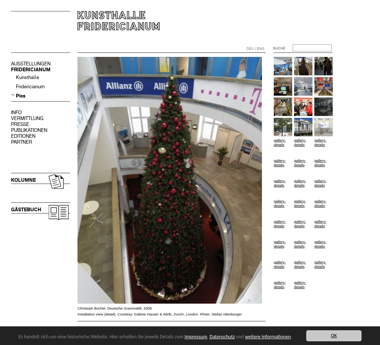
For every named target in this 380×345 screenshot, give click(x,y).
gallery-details (280, 142)
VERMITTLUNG (27, 118)
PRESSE (20, 124)
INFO (16, 112)
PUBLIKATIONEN (29, 130)
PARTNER (21, 142)
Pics (20, 96)
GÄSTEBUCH (26, 209)
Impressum (195, 337)
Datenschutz (222, 337)
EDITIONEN (23, 136)
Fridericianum (30, 86)
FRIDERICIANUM (31, 69)
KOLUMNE (23, 180)
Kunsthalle (27, 77)
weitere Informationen (268, 337)
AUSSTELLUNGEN (31, 63)
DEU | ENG (255, 49)
